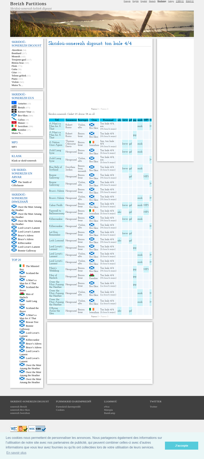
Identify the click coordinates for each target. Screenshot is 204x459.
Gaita (14, 69)
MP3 (14, 146)
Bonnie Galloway (27, 250)
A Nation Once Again (55, 143)
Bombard (16, 53)
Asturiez (22, 103)
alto (80, 127)
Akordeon (17, 49)
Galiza (21, 119)
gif (130, 143)
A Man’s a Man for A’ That (28, 282)
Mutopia (108, 409)
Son (102, 141)
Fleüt (14, 65)
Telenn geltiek (19, 75)
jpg (134, 135)
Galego (171, 1)
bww (125, 143)
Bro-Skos (23, 115)
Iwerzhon (23, 126)
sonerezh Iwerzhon (20, 413)
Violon (15, 81)
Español (144, 1)
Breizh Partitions (28, 3)
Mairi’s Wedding (54, 269)
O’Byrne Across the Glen (54, 311)
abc (119, 212)
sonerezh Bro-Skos (20, 409)
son (101, 126)
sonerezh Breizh (18, 406)
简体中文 (190, 1)
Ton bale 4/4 (107, 123)
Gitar (14, 72)
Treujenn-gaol (19, 59)
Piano (15, 78)
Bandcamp (109, 413)
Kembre (22, 129)
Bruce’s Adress (25, 235)
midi (139, 126)
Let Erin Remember (55, 233)
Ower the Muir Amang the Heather (30, 367)
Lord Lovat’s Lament (29, 227)
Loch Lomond (56, 240)
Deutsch (152, 1)
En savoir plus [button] (16, 452)
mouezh (82, 171)
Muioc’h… (17, 85)
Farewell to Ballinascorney (57, 212)
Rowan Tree (32, 322)
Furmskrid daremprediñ (68, 406)
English (135, 1)
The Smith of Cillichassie (21, 184)
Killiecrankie (24, 242)
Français (127, 1)
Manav (21, 122)
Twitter (153, 406)
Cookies (60, 409)
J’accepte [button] (181, 445)
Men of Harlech (26, 296)
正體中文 (180, 1)
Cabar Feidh (56, 205)
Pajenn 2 (104, 109)
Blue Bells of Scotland (55, 168)
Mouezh (16, 56)
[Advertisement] (99, 77)
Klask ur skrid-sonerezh (24, 160)
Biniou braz (18, 62)
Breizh (21, 107)
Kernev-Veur (24, 111)
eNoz (106, 406)
